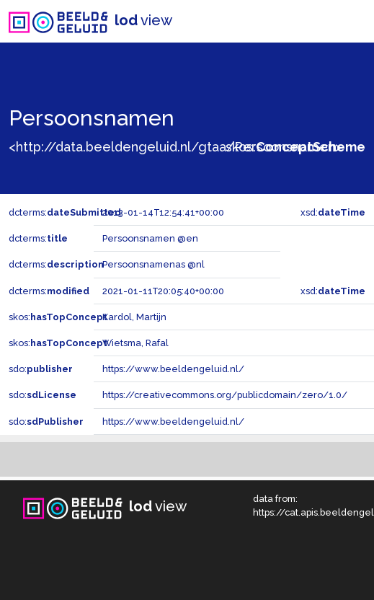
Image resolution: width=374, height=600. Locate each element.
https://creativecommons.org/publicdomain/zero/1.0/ (224, 394)
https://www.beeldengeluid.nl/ (173, 368)
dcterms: (65, 212)
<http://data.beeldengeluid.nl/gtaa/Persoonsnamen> (175, 146)
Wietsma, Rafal (135, 343)
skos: (295, 146)
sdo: (41, 368)
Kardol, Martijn (134, 317)
